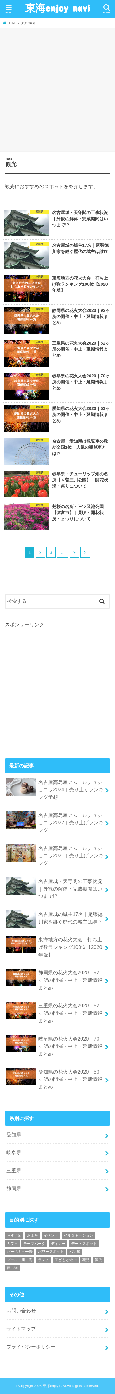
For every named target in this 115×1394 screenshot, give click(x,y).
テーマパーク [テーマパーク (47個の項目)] (34, 1244)
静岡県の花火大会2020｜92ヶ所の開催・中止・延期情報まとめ (54, 979)
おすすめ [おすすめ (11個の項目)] (14, 1235)
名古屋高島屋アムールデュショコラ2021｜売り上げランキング (54, 855)
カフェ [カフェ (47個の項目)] (12, 1244)
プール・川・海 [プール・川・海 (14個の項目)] (20, 1260)
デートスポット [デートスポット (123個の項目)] (84, 1244)
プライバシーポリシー (31, 1346)
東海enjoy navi (57, 8)
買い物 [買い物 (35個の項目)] (12, 1268)
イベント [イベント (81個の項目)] (51, 1235)
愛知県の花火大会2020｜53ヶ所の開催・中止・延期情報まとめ (54, 1078)
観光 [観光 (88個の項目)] (98, 1260)
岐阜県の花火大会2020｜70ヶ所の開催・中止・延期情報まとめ (54, 1045)
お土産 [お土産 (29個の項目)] (32, 1235)
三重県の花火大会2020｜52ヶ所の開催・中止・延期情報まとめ (54, 1012)
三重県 (13, 1170)
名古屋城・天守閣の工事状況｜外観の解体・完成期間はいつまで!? (54, 888)
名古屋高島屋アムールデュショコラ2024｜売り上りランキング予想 (54, 789)
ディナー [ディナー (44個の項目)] (58, 1244)
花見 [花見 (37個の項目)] (86, 1260)
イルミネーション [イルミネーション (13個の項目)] (78, 1235)
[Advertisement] (57, 89)
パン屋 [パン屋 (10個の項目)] (74, 1251)
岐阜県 (13, 1152)
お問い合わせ (21, 1310)
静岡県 (13, 1188)
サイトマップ (21, 1328)
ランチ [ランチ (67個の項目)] (43, 1260)
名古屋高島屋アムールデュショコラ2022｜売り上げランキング (54, 822)
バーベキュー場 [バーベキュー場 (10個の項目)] (20, 1251)
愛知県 (13, 1134)
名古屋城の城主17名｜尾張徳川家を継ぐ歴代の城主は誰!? (54, 919)
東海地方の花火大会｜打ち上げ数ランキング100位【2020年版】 (54, 946)
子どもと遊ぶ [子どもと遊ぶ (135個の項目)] (66, 1260)
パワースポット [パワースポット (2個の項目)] (51, 1251)
